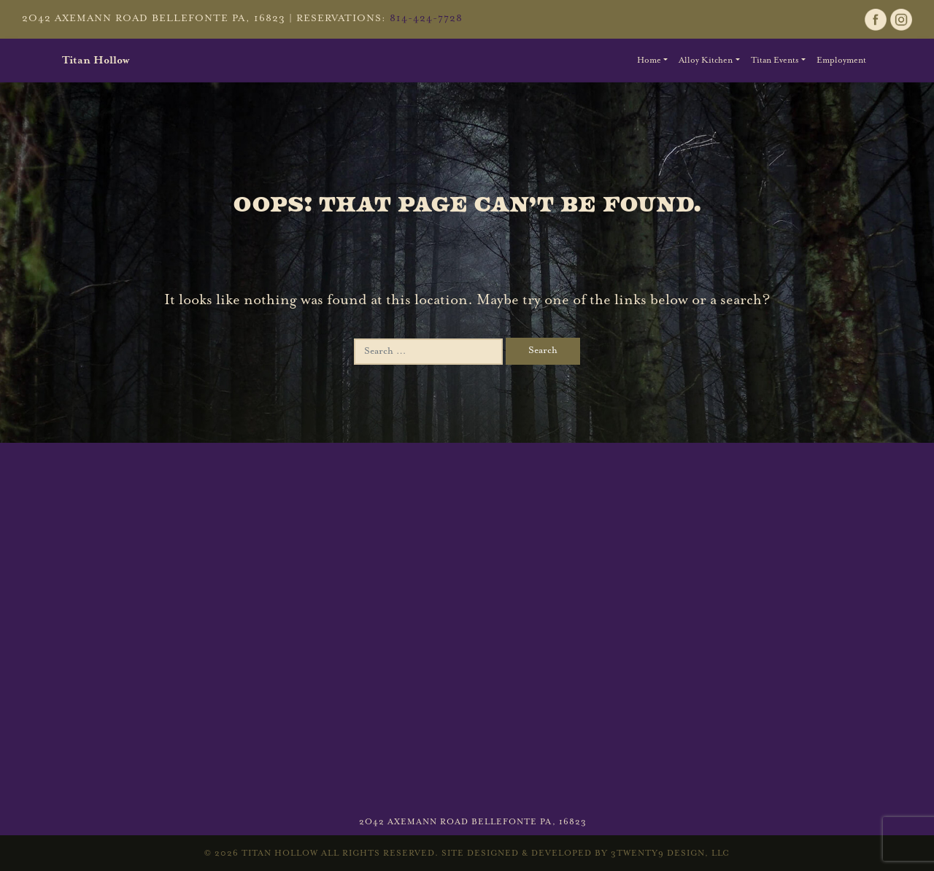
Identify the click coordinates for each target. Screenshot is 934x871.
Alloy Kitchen (706, 60)
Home (649, 60)
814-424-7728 (426, 18)
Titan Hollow (95, 60)
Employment (841, 60)
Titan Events (775, 60)
